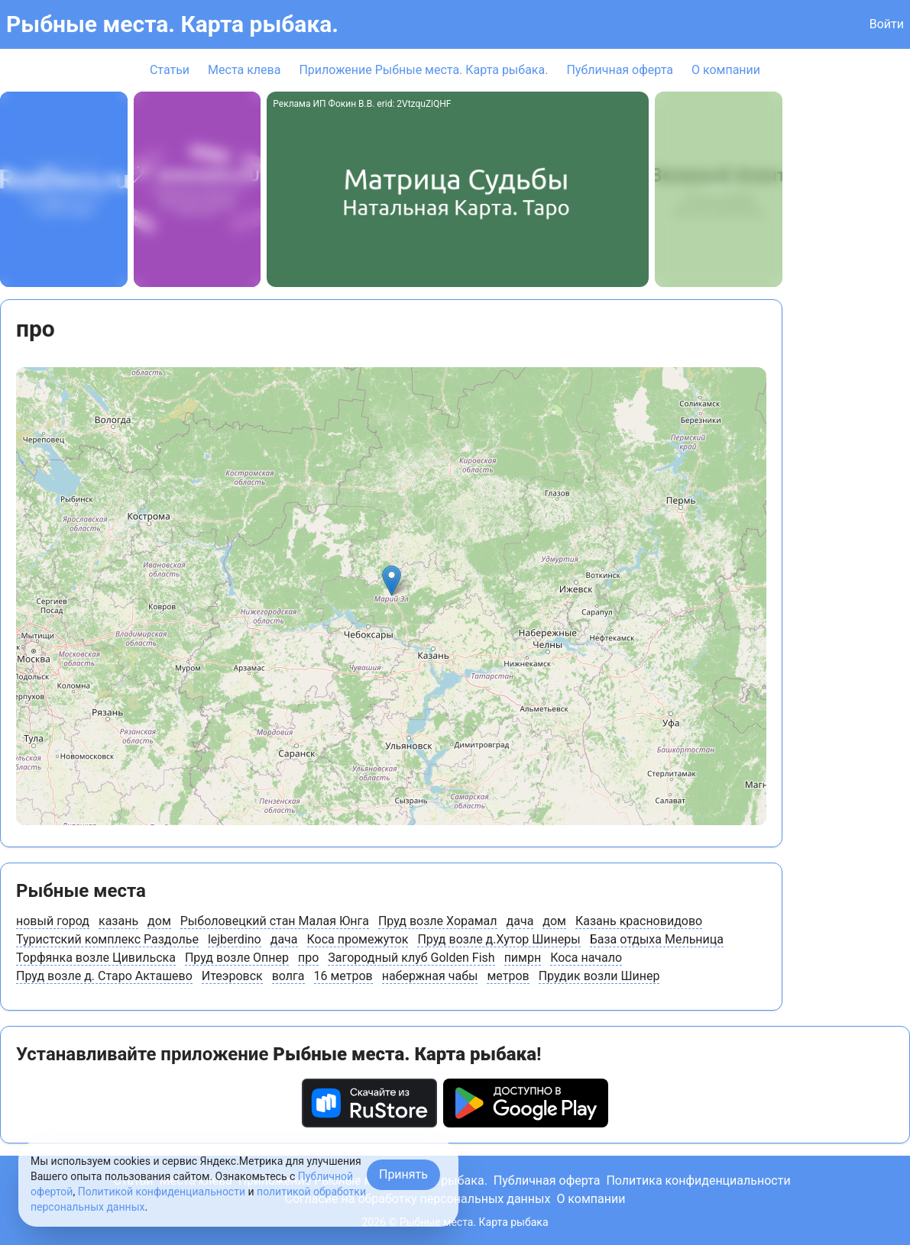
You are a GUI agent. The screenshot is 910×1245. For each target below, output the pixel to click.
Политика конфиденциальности (698, 1180)
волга (288, 976)
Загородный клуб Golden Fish (411, 957)
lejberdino (234, 939)
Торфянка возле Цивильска (96, 957)
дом (159, 921)
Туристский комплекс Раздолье (107, 939)
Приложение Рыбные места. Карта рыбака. (423, 70)
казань (118, 921)
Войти (887, 24)
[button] (391, 580)
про (308, 957)
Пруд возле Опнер (237, 957)
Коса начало (586, 957)
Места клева (244, 70)
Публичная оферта (619, 70)
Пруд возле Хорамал (437, 921)
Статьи (169, 70)
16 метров (343, 976)
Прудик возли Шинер (599, 976)
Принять (403, 1174)
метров (508, 976)
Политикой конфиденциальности (161, 1191)
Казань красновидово (638, 921)
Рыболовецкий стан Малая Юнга (274, 921)
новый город (52, 921)
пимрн (523, 957)
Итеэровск (232, 976)
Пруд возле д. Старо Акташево (104, 976)
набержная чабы (430, 976)
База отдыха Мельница (657, 939)
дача (520, 921)
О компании (725, 70)
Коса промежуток (358, 939)
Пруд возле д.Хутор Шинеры (498, 939)
